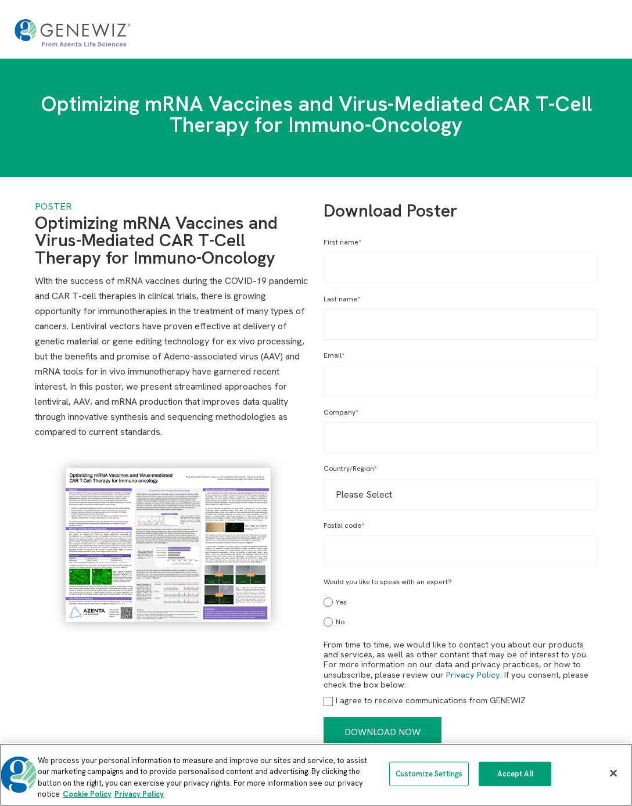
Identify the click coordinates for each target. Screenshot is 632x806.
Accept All (515, 774)
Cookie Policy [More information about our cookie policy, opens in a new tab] (87, 794)
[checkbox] (460, 610)
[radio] (460, 602)
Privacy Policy (473, 675)
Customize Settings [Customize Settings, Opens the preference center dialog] (429, 774)
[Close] (613, 773)
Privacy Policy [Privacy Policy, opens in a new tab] (139, 794)
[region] (316, 774)
